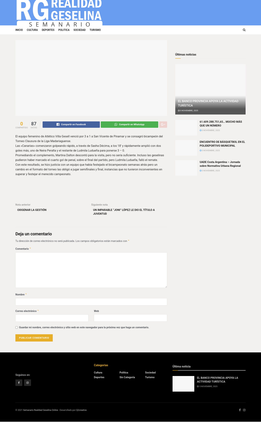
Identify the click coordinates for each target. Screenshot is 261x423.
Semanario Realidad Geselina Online (40, 411)
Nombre (21, 296)
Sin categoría (127, 378)
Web (96, 312)
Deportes (48, 29)
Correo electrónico (27, 312)
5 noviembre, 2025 (188, 110)
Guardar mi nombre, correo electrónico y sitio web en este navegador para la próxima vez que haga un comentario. (84, 328)
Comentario (23, 250)
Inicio (19, 29)
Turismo (95, 29)
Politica (63, 29)
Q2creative (81, 411)
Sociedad (80, 29)
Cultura (32, 29)
